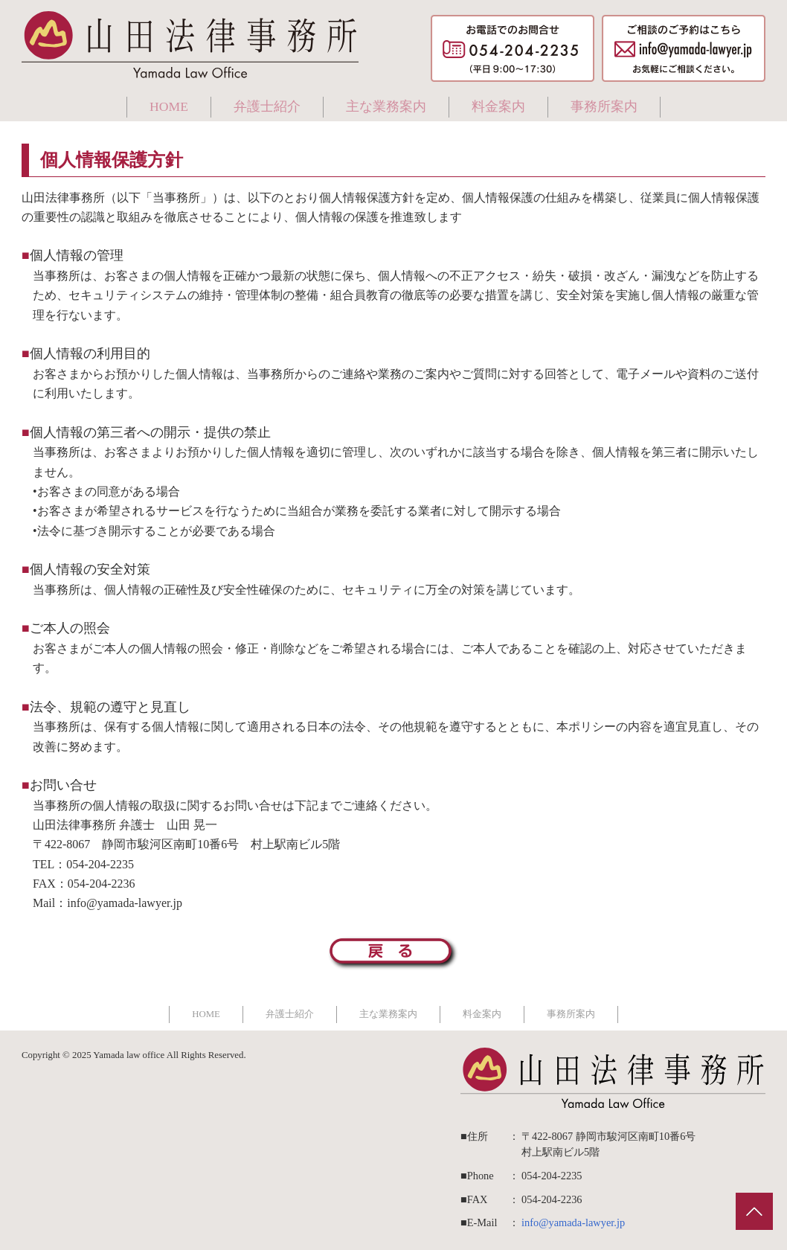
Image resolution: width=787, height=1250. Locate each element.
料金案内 (498, 106)
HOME (169, 106)
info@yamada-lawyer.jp (573, 1222)
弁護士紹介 (267, 106)
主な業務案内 (386, 106)
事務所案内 (604, 106)
